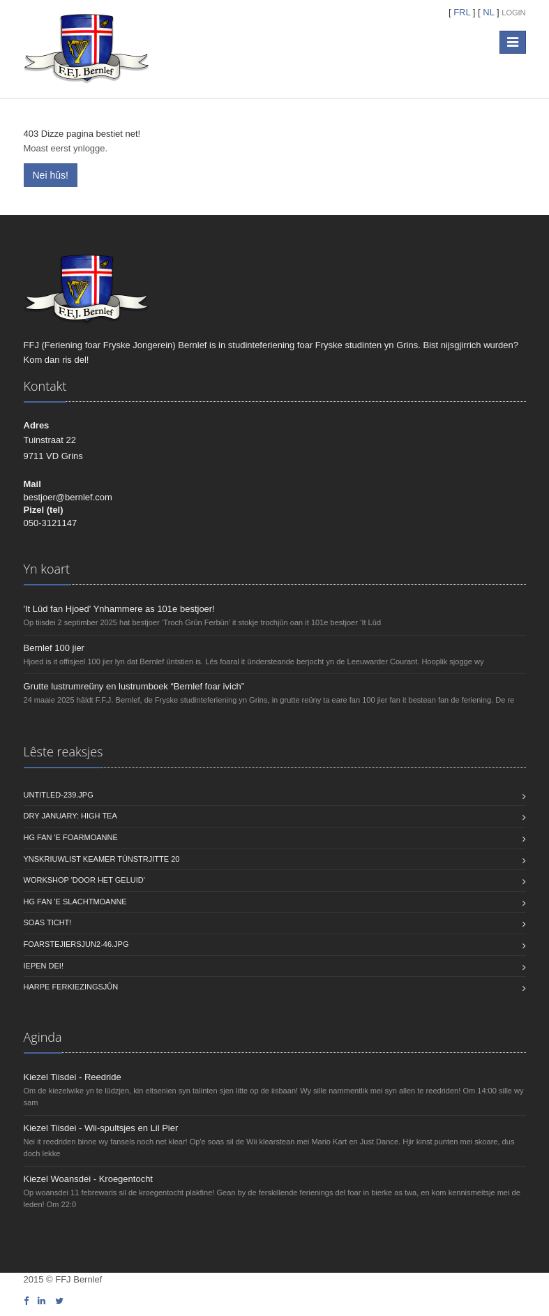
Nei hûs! (50, 175)
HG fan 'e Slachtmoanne (75, 901)
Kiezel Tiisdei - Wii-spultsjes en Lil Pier (101, 1128)
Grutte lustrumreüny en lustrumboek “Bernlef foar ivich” (134, 686)
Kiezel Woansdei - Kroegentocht (88, 1179)
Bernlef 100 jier (54, 648)
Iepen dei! (43, 966)
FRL (462, 12)
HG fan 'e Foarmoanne (71, 837)
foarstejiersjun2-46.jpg (76, 944)
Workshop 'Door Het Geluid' (84, 880)
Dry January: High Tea (70, 816)
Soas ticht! (48, 922)
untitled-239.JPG (58, 795)
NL (489, 12)
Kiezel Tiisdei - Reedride (72, 1077)
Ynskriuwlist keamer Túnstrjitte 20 (102, 859)
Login (513, 12)
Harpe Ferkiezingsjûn (71, 986)
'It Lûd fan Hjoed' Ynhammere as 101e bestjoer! (119, 609)
